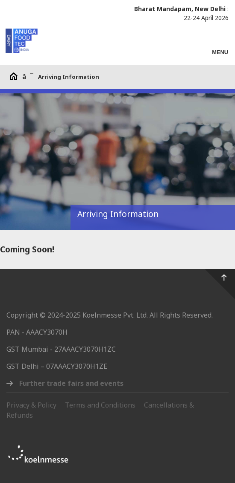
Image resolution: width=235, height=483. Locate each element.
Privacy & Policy (31, 405)
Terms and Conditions (100, 405)
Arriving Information (68, 77)
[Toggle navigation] (220, 48)
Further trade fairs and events (71, 383)
